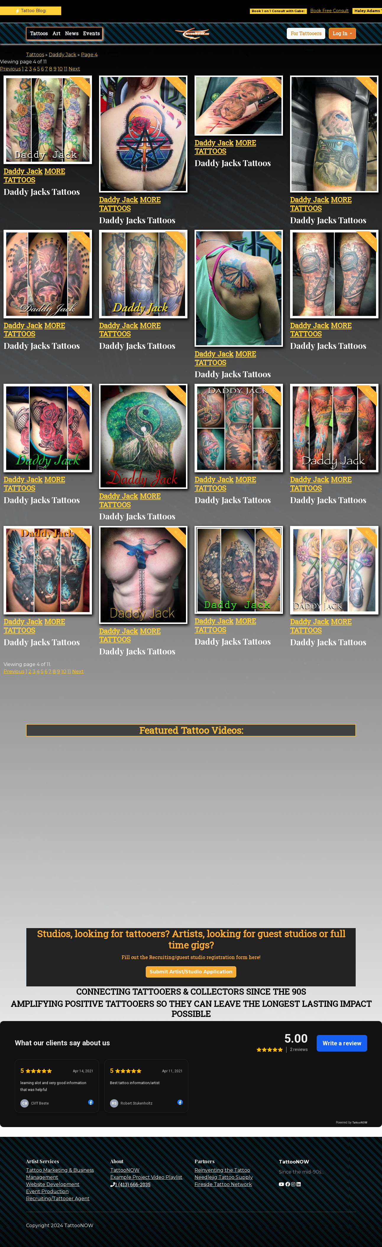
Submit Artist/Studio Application (191, 972)
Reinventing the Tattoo (222, 1170)
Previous (10, 69)
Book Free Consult (340, 10)
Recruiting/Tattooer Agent (58, 1198)
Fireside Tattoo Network (223, 1184)
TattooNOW (125, 1170)
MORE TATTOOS (34, 175)
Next (74, 69)
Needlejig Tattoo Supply (224, 1177)
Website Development (53, 1184)
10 (60, 69)
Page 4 (89, 54)
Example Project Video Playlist (146, 1177)
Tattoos (39, 33)
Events (91, 33)
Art (56, 33)
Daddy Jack (62, 54)
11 (65, 69)
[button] (306, 33)
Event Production (47, 1191)
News (71, 33)
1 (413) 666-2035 (130, 1184)
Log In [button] (341, 33)
